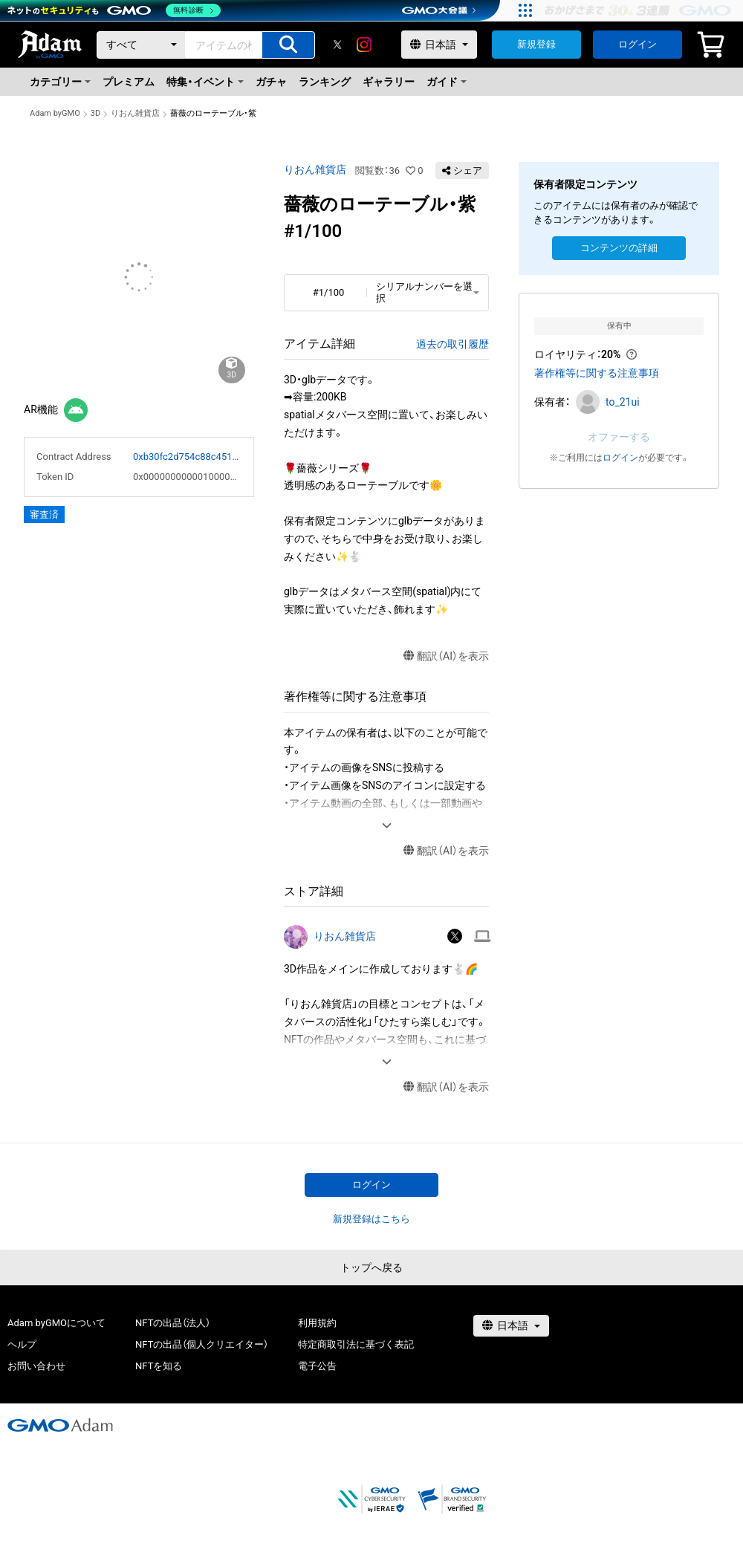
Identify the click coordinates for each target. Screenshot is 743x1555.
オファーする (619, 437)
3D (95, 113)
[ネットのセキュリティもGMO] (114, 10)
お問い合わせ (36, 1365)
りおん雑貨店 (135, 113)
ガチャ (271, 82)
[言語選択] (439, 44)
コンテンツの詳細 (619, 247)
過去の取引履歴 (452, 344)
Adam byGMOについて (56, 1322)
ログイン (637, 44)
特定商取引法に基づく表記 (356, 1344)
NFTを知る (158, 1365)
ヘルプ (21, 1344)
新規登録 (536, 44)
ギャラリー (389, 82)
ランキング (325, 82)
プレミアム (129, 82)
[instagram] (364, 44)
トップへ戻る (371, 1267)
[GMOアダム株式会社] (60, 1425)
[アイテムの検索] (288, 45)
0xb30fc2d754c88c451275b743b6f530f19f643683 (187, 456)
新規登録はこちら (371, 1218)
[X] (337, 44)
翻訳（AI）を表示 (446, 656)
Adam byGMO (55, 113)
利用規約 (317, 1322)
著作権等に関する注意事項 (596, 373)
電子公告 (317, 1365)
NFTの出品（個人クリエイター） (201, 1344)
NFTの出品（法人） (172, 1322)
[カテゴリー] (141, 45)
